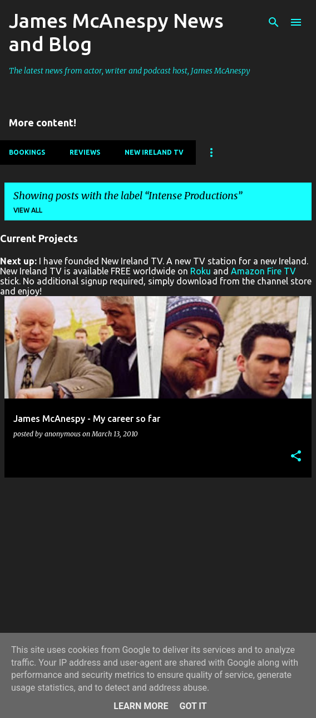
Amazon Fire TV (263, 271)
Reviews (85, 152)
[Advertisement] (158, 564)
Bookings (27, 152)
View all (27, 210)
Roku (200, 271)
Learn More (140, 706)
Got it (192, 706)
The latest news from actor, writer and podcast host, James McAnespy (129, 71)
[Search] (273, 22)
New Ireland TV (154, 152)
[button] (296, 456)
